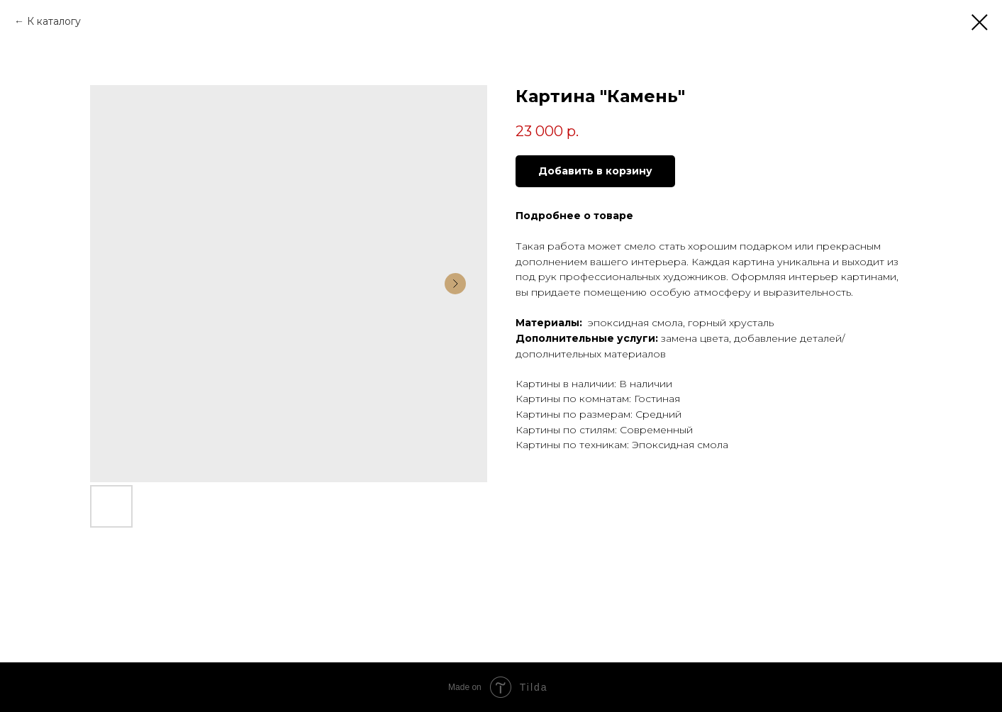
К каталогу (54, 21)
